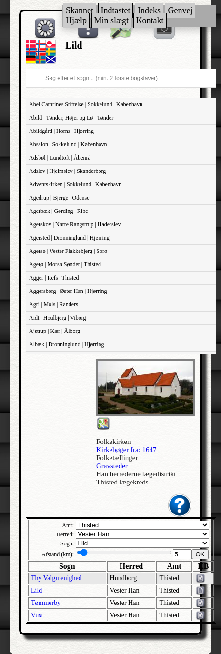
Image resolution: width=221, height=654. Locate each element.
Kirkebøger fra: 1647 (126, 449)
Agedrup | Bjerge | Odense (59, 197)
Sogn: (67, 543)
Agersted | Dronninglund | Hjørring (69, 237)
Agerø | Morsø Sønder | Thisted (65, 264)
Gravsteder (112, 466)
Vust (37, 615)
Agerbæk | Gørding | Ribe (58, 211)
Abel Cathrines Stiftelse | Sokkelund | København (85, 104)
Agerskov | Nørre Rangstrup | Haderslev (75, 224)
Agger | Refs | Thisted (54, 277)
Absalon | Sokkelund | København (68, 144)
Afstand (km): (57, 554)
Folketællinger (117, 458)
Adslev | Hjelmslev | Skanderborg (67, 171)
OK (200, 554)
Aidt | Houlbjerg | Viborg (57, 317)
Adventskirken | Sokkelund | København (75, 184)
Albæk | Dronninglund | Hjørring (66, 344)
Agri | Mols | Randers (53, 304)
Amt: (68, 525)
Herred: (65, 534)
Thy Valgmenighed (56, 578)
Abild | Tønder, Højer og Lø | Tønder (71, 117)
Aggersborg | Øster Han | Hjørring (68, 291)
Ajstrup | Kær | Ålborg (54, 331)
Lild (36, 590)
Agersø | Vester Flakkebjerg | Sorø (68, 251)
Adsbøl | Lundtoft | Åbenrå (59, 157)
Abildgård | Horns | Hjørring (61, 131)
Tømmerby (45, 602)
